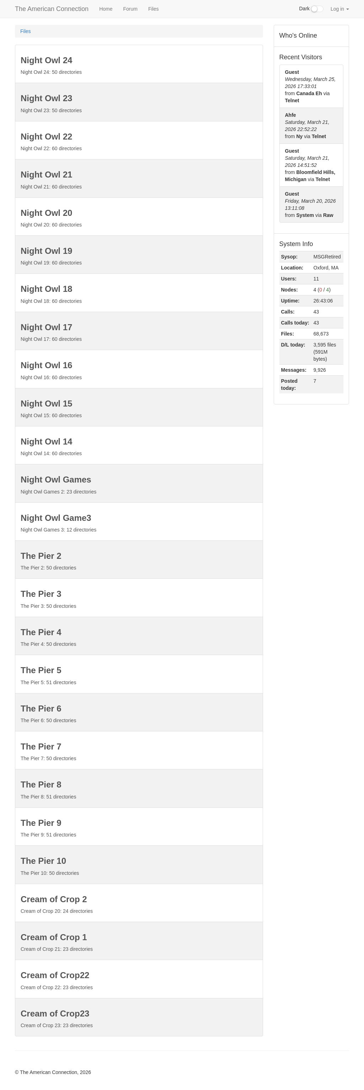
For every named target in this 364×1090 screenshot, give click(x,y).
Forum (130, 9)
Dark (311, 9)
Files (153, 9)
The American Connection (52, 8)
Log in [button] (340, 9)
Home (105, 9)
